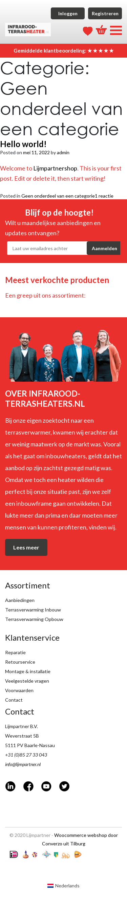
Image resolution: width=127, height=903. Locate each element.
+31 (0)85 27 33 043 (26, 755)
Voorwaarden (19, 690)
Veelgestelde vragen (27, 681)
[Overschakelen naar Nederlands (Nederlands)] (63, 885)
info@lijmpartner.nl (23, 764)
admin (63, 152)
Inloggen (68, 13)
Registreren (105, 13)
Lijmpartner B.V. (21, 726)
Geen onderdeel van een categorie (58, 196)
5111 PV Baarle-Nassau (30, 745)
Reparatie (15, 652)
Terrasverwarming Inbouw (33, 610)
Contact (14, 700)
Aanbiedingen (20, 600)
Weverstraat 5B (22, 736)
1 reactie (104, 196)
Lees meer (26, 547)
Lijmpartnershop (55, 168)
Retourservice (20, 662)
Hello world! (23, 144)
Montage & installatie (27, 671)
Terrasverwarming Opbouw (34, 619)
